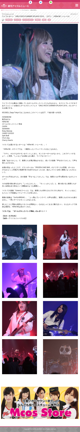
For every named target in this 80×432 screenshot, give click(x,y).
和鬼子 (38, 20)
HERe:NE (9, 20)
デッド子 (17, 20)
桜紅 (44, 20)
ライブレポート (28, 20)
